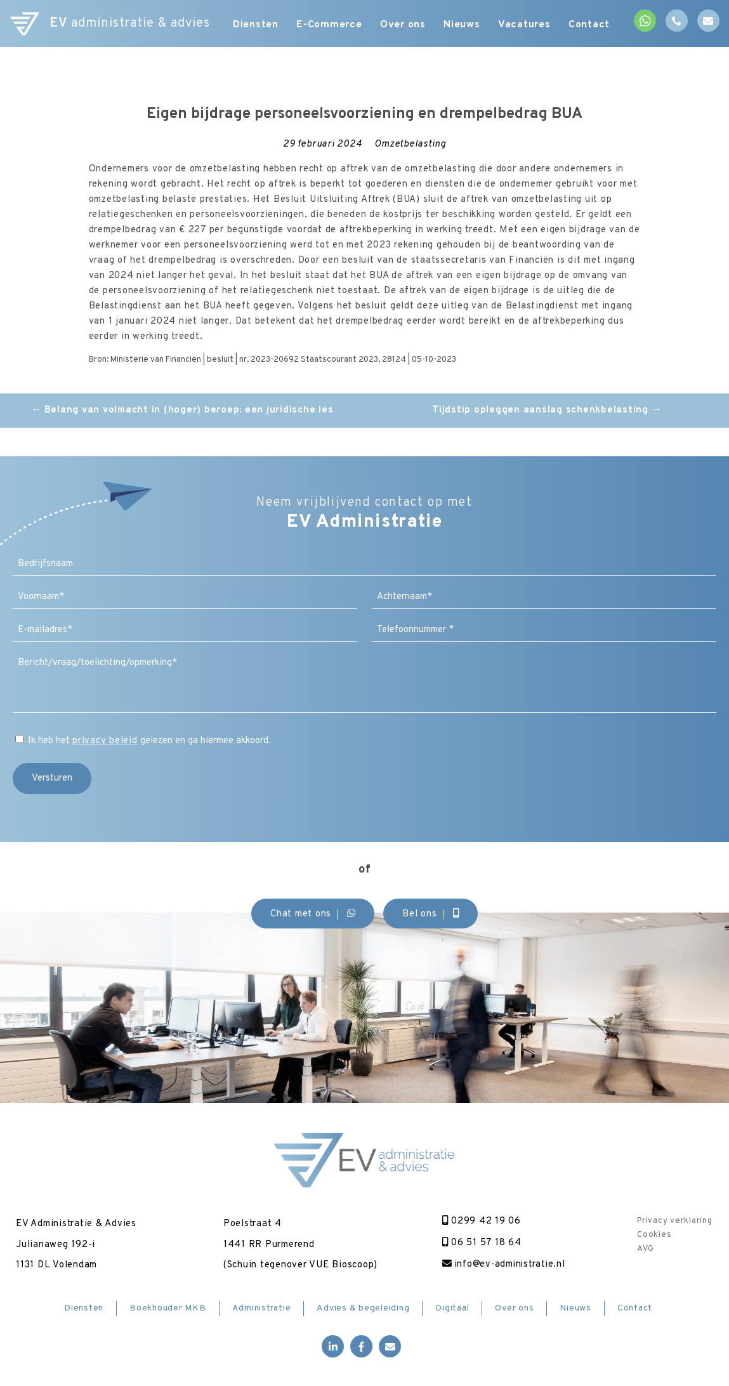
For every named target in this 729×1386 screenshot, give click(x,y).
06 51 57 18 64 (480, 1243)
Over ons (403, 25)
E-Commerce (329, 25)
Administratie (261, 1308)
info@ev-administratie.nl (504, 1264)
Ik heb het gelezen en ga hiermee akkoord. (149, 741)
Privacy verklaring (675, 1221)
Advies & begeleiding (363, 1308)
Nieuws (463, 25)
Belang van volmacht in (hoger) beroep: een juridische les (182, 410)
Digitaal (452, 1308)
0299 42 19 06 (480, 1221)
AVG (645, 1249)
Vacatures (527, 25)
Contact (593, 25)
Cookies (654, 1235)
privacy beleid (105, 741)
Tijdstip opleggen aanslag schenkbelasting (546, 410)
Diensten (254, 25)
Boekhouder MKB (167, 1308)
